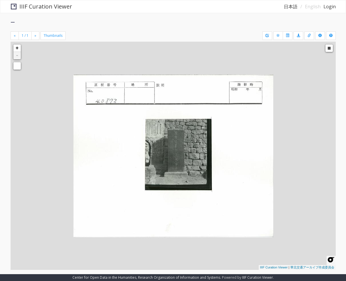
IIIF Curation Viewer (41, 6)
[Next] (35, 35)
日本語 (291, 6)
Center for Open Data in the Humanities (104, 277)
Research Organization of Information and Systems (179, 277)
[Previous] (15, 35)
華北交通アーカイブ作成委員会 (312, 267)
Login (329, 6)
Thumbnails (53, 35)
